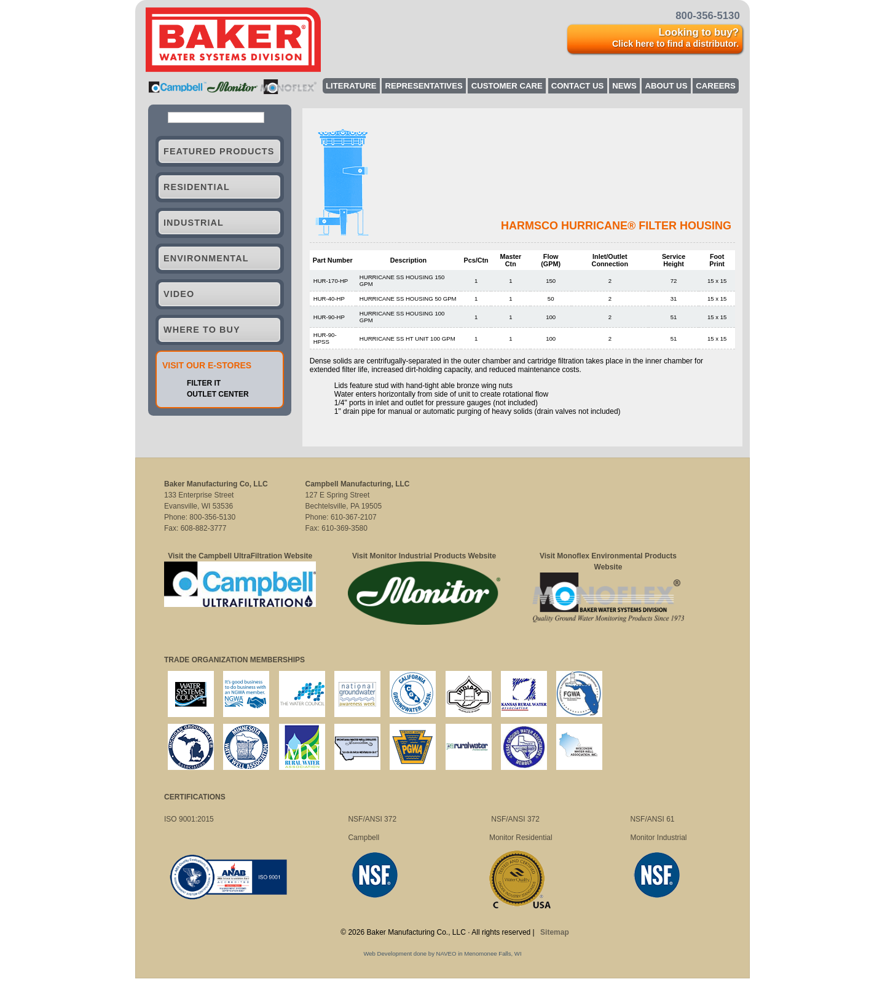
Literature (351, 85)
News (624, 85)
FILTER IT (204, 391)
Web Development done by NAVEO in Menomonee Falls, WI (442, 953)
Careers (715, 85)
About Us (666, 85)
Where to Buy (201, 337)
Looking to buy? (675, 37)
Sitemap (554, 932)
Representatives (423, 85)
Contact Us (577, 85)
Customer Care (507, 85)
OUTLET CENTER (218, 402)
